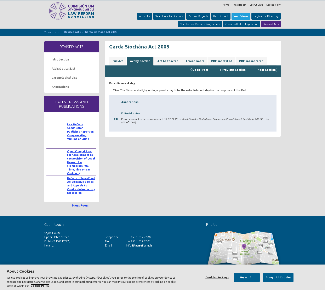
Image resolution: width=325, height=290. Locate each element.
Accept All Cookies (278, 277)
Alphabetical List (63, 68)
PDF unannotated (251, 61)
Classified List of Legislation (241, 24)
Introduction (60, 59)
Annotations (60, 86)
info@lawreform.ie (139, 245)
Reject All (246, 277)
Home (225, 4)
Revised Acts (271, 24)
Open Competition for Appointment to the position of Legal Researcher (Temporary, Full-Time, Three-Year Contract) (81, 162)
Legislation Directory (266, 16)
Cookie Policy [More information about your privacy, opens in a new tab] (40, 285)
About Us (144, 16)
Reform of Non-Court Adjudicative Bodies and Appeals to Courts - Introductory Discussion (81, 185)
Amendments (195, 61)
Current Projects (198, 16)
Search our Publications (169, 16)
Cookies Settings (217, 277)
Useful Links (256, 4)
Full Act (118, 61)
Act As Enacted (167, 61)
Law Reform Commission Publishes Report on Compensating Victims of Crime (80, 131)
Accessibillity (273, 4)
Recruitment (220, 16)
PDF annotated (221, 61)
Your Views (241, 16)
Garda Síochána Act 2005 (101, 32)
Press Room (239, 4)
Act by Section (140, 61)
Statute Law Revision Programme (200, 24)
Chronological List (64, 77)
